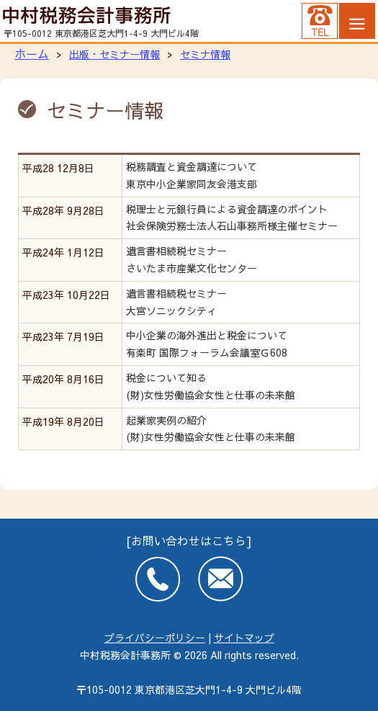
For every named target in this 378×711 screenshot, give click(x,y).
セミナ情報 (205, 54)
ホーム (31, 53)
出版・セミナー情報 (114, 54)
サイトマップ (244, 637)
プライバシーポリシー (154, 637)
